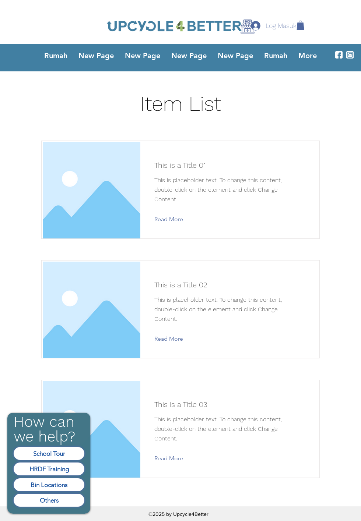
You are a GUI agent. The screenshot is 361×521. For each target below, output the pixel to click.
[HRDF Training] (49, 468)
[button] (300, 25)
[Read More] (174, 219)
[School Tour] (49, 453)
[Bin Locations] (49, 484)
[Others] (49, 500)
